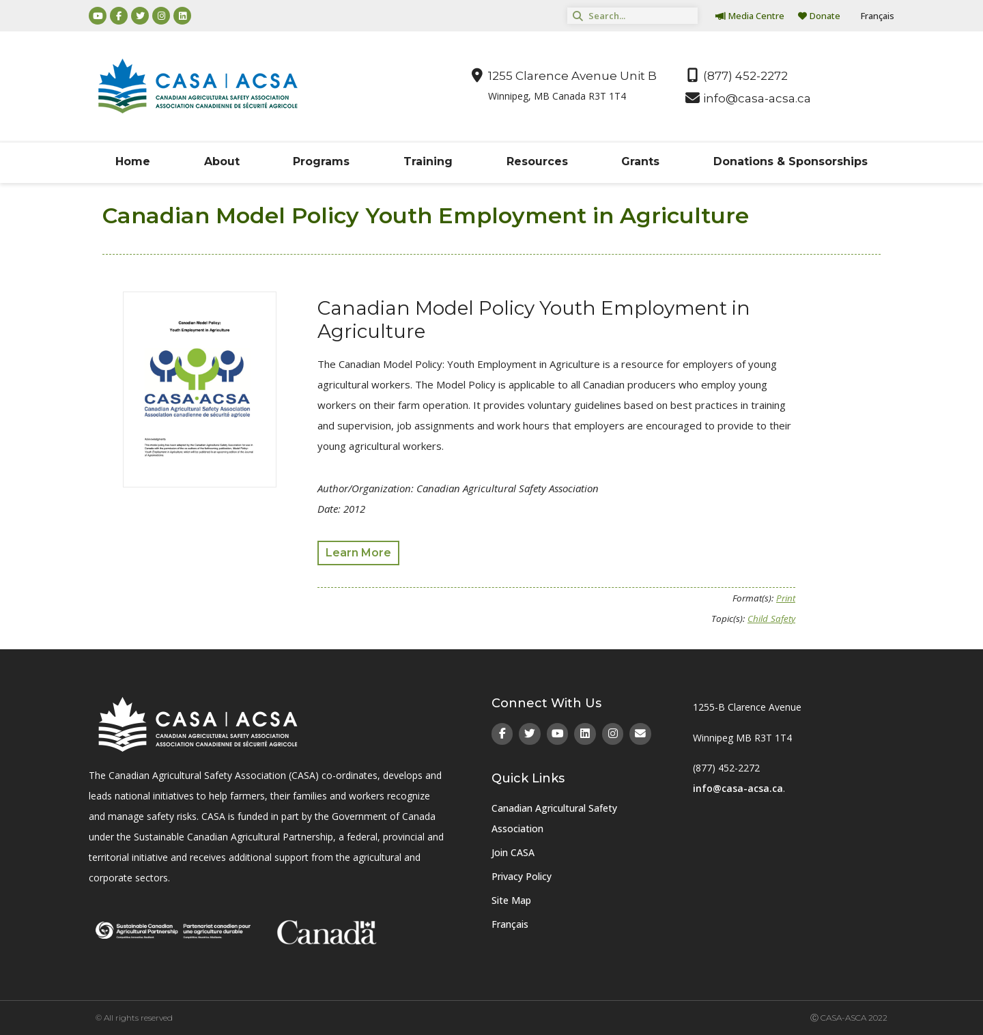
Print (785, 598)
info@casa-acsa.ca (738, 788)
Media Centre (749, 16)
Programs (321, 161)
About (222, 161)
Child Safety (771, 618)
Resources (537, 161)
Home (132, 161)
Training (428, 161)
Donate (819, 16)
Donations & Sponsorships (790, 161)
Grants (640, 161)
